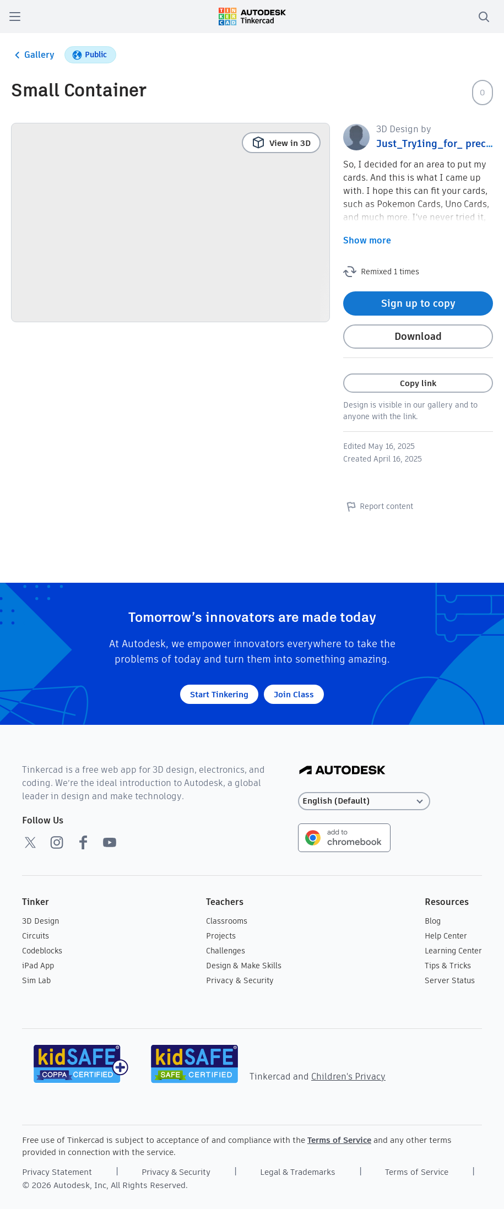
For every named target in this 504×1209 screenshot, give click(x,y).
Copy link (418, 383)
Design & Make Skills (243, 965)
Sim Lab (36, 980)
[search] (483, 16)
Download (418, 336)
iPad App (38, 965)
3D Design (40, 920)
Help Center (446, 935)
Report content (378, 506)
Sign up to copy (418, 303)
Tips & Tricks (448, 965)
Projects (221, 935)
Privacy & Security (240, 980)
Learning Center (453, 950)
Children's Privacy (348, 1076)
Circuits (35, 935)
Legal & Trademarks (297, 1172)
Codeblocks (42, 950)
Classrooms (226, 920)
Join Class (294, 694)
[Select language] (364, 801)
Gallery (33, 55)
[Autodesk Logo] (342, 771)
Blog (433, 920)
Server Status (450, 980)
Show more (367, 240)
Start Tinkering (219, 694)
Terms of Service (339, 1140)
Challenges (225, 950)
